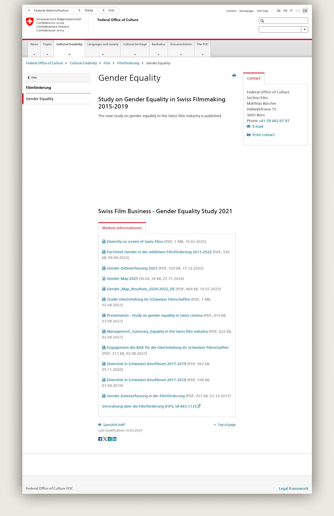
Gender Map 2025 (145, 278)
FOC (109, 10)
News (34, 44)
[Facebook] (100, 438)
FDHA (86, 10)
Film (107, 63)
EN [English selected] (305, 11)
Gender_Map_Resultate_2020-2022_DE (164, 289)
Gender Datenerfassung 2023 (155, 268)
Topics (47, 44)
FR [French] (285, 11)
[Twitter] (105, 438)
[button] (262, 21)
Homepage (246, 11)
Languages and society (102, 44)
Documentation (181, 44)
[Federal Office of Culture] (96, 24)
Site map (262, 11)
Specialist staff (114, 425)
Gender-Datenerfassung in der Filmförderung (169, 395)
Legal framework (293, 488)
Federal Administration (49, 10)
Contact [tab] (253, 78)
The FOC (202, 44)
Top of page (226, 425)
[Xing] (110, 438)
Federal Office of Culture (44, 63)
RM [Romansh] (298, 10)
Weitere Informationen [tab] (122, 228)
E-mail (257, 126)
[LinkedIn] (114, 438)
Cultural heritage (135, 44)
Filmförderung (128, 63)
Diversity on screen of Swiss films (156, 241)
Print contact (263, 134)
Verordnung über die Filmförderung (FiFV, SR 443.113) (149, 406)
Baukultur (158, 44)
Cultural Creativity (70, 45)
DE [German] (279, 11)
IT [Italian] (291, 11)
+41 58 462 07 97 (274, 120)
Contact (231, 11)
